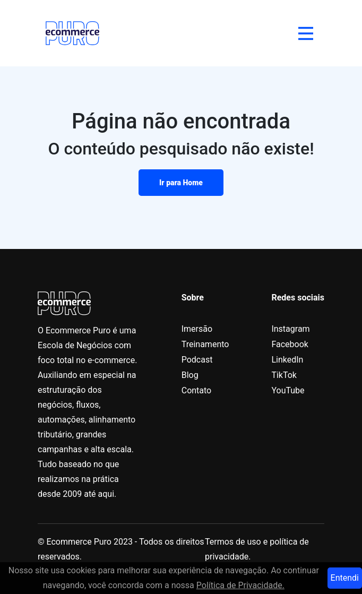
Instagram (290, 329)
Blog (190, 375)
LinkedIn (287, 360)
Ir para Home (181, 182)
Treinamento (205, 344)
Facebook (289, 344)
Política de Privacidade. (240, 585)
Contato (197, 390)
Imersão (197, 329)
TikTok (284, 375)
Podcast (197, 360)
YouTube (287, 390)
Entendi (345, 578)
